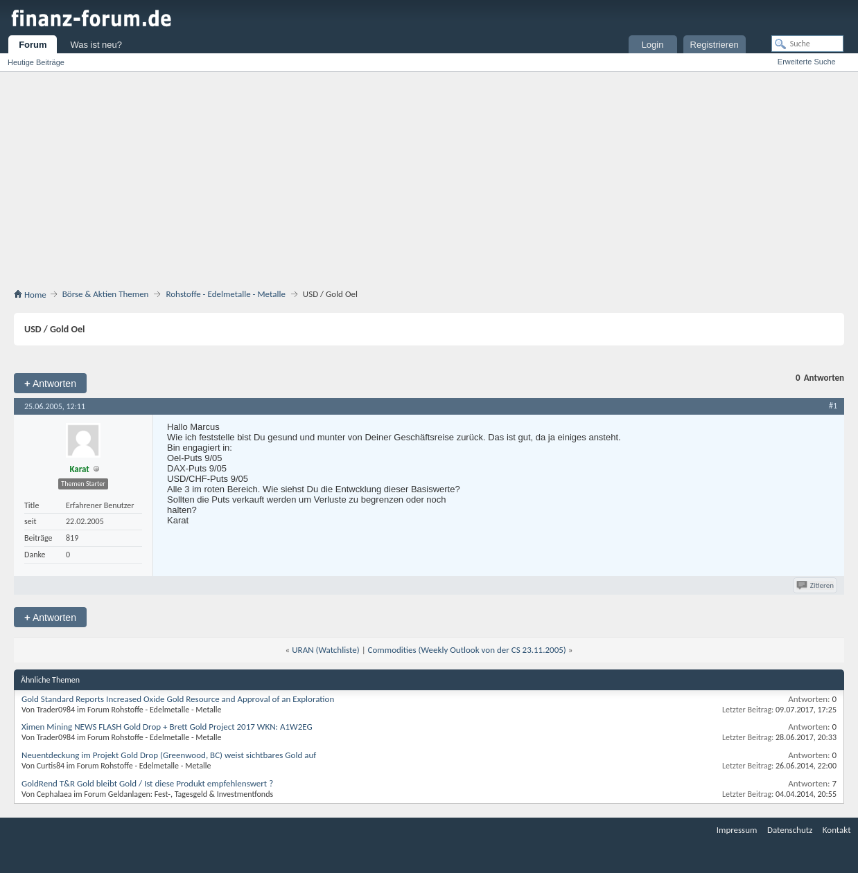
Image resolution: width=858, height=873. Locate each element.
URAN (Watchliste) (325, 650)
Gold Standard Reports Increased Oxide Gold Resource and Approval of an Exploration (177, 699)
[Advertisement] (429, 183)
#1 (833, 406)
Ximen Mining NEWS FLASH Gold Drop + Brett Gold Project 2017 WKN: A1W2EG (167, 726)
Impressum (737, 830)
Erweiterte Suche (807, 61)
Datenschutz (789, 830)
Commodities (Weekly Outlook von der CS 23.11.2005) (467, 650)
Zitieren (816, 585)
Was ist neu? (96, 44)
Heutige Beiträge (36, 62)
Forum (32, 44)
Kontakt (837, 830)
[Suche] (807, 43)
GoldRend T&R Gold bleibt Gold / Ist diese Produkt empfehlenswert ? (147, 783)
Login (653, 44)
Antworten (50, 383)
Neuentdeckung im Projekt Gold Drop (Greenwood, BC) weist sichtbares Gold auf (168, 755)
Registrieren (714, 44)
